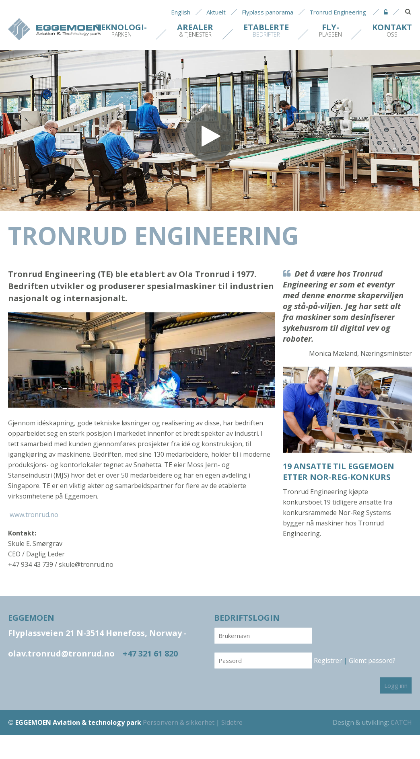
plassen (330, 30)
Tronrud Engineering (337, 12)
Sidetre (232, 722)
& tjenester (195, 30)
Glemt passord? (372, 660)
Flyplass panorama (267, 12)
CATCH (401, 722)
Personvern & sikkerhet (178, 722)
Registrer (328, 660)
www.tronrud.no (34, 514)
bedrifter (266, 30)
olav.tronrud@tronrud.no (61, 653)
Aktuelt (216, 12)
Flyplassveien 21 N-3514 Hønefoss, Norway (97, 633)
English (180, 12)
